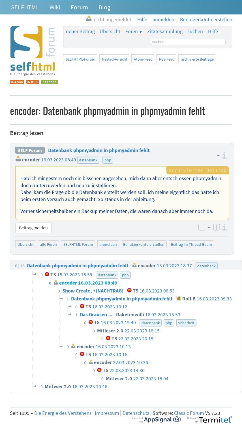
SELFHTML (25, 7)
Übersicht (110, 31)
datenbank (88, 160)
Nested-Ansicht (114, 59)
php (107, 160)
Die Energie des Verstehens (63, 413)
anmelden (108, 244)
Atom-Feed (143, 59)
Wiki (55, 7)
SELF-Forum (30, 150)
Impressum (107, 413)
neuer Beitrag (80, 31)
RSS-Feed (167, 59)
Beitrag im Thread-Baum (191, 244)
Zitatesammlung (165, 31)
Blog (104, 7)
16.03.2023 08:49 (58, 160)
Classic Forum (189, 413)
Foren (131, 31)
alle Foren (48, 244)
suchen (195, 31)
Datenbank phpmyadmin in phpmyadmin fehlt (99, 150)
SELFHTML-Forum (80, 59)
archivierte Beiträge (197, 59)
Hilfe (213, 31)
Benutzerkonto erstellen (143, 244)
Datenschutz (136, 413)
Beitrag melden (33, 227)
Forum (79, 7)
